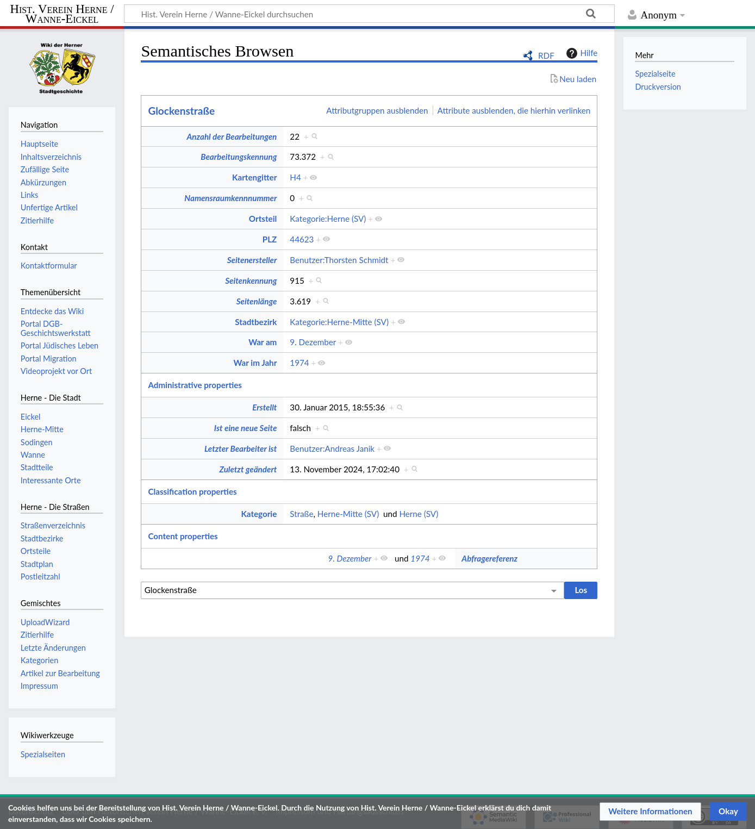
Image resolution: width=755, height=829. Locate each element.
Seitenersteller (252, 260)
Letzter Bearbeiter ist (240, 448)
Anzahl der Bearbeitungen (231, 136)
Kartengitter (254, 177)
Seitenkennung (251, 280)
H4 (295, 177)
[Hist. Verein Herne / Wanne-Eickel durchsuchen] (369, 13)
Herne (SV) (418, 514)
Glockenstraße (181, 110)
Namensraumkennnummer (230, 198)
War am (262, 342)
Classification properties (192, 491)
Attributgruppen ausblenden (377, 110)
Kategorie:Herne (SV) (328, 218)
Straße (301, 514)
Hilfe (580, 53)
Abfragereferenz (489, 558)
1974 (299, 362)
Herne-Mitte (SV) (348, 514)
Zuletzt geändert (248, 469)
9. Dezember (313, 342)
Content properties (182, 536)
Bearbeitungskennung (239, 156)
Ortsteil (263, 218)
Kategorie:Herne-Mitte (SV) (339, 322)
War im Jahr (255, 362)
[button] (650, 811)
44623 (302, 239)
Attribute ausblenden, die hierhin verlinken (514, 110)
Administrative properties (195, 385)
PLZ (270, 239)
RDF (546, 55)
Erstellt (264, 407)
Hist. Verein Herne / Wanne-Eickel (62, 14)
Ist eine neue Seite (245, 428)
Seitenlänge (256, 301)
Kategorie (259, 514)
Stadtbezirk (256, 322)
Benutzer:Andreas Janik (332, 448)
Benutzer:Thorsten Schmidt (339, 260)
